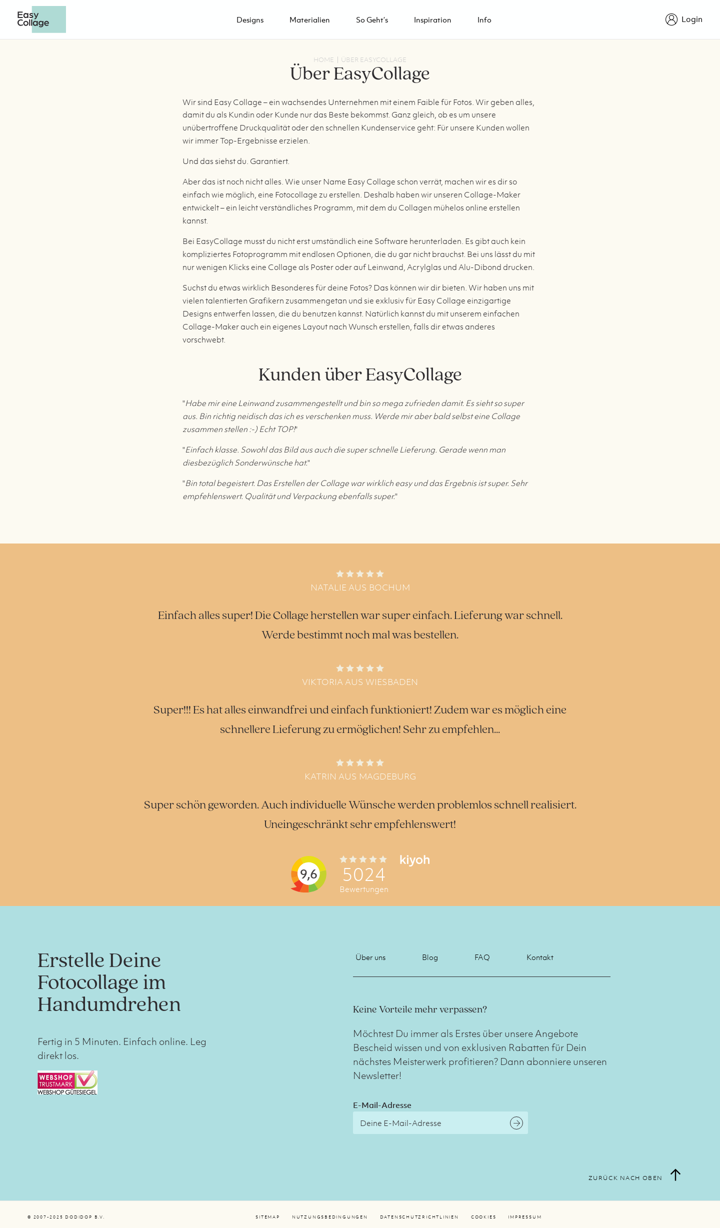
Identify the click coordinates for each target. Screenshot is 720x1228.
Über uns (371, 957)
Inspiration (433, 19)
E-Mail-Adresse (382, 1105)
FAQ (482, 957)
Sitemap (268, 1217)
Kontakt (540, 957)
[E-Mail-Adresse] (440, 1123)
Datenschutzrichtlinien (419, 1217)
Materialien (310, 19)
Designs (250, 19)
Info (485, 19)
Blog (430, 957)
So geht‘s (372, 19)
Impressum (525, 1217)
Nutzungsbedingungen (330, 1217)
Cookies (483, 1217)
